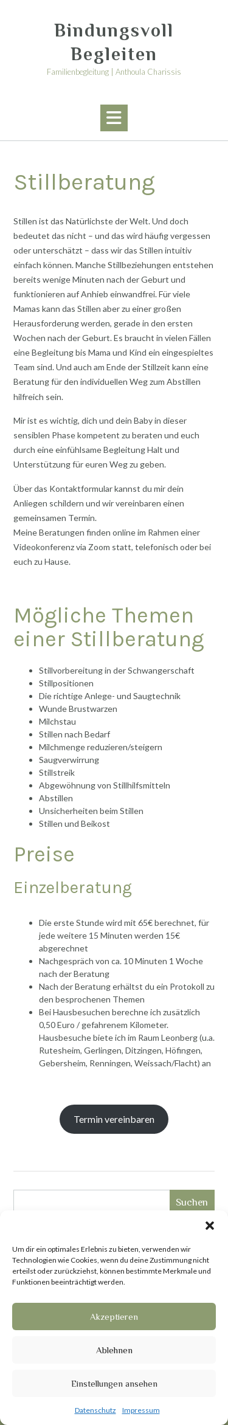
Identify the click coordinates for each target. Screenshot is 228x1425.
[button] (210, 1226)
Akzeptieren (114, 1316)
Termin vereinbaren (114, 1119)
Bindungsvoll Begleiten (114, 42)
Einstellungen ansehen (114, 1383)
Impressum (141, 1410)
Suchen (192, 1202)
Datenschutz (95, 1410)
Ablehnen (114, 1350)
